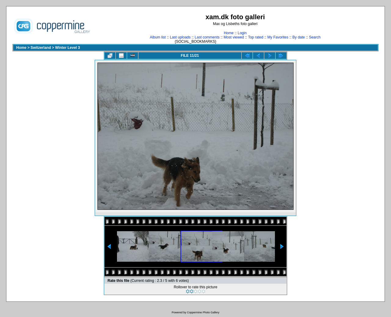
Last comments (207, 37)
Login (242, 33)
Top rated (255, 37)
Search (314, 37)
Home (229, 33)
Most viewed (234, 37)
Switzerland (41, 48)
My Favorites (277, 37)
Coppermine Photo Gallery (203, 312)
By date (298, 37)
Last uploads (180, 37)
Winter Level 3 (67, 48)
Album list (158, 37)
